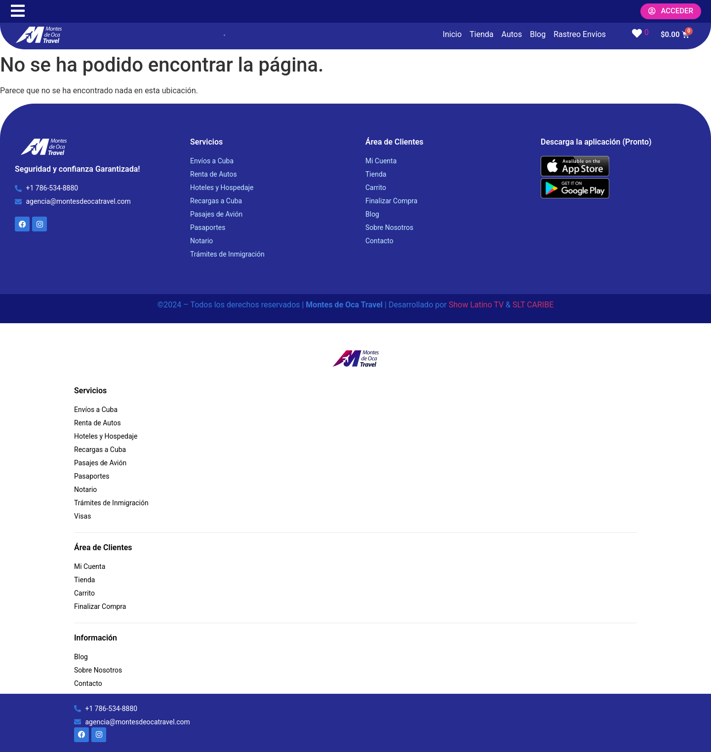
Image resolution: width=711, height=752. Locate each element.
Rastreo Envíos (579, 34)
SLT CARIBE (533, 304)
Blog (538, 34)
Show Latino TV (476, 304)
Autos (512, 34)
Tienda (481, 34)
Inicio (452, 34)
